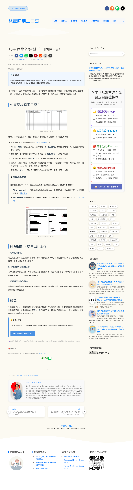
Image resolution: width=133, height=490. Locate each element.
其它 (115, 21)
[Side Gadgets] (18, 8)
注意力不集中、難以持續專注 (105, 150)
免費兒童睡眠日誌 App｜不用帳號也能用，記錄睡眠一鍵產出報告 (106, 69)
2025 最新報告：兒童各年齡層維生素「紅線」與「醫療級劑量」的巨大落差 (110, 329)
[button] (16, 55)
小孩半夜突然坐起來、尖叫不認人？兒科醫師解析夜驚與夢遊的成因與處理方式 (110, 266)
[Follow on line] (117, 8)
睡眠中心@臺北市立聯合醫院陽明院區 (46, 463)
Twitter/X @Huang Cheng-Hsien (74, 467)
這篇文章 (42, 353)
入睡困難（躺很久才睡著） (104, 115)
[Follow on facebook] (107, 8)
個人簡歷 (84, 21)
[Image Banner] (16, 463)
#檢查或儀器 (34, 375)
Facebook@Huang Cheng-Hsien (74, 461)
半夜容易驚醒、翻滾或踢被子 (105, 119)
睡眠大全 (64, 21)
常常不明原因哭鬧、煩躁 (103, 175)
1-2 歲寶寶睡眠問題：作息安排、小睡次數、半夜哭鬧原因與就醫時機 (110, 298)
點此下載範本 (42, 142)
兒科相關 (106, 21)
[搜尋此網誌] (107, 53)
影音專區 (74, 21)
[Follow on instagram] (112, 8)
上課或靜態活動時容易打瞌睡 (105, 138)
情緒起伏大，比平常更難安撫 (105, 178)
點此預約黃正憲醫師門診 (22, 333)
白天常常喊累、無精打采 (103, 134)
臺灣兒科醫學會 (42, 468)
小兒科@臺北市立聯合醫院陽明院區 (46, 457)
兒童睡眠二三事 (23, 21)
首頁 (55, 21)
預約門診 (95, 21)
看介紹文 (23, 193)
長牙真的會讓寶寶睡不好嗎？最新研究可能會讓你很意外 (110, 283)
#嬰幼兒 (26, 375)
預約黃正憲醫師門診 (71, 456)
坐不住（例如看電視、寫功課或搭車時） (106, 154)
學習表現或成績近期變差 (103, 159)
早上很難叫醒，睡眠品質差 (104, 122)
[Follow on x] (123, 8)
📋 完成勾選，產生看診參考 (106, 187)
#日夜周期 (19, 375)
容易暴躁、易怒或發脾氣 (103, 171)
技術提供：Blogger (66, 426)
